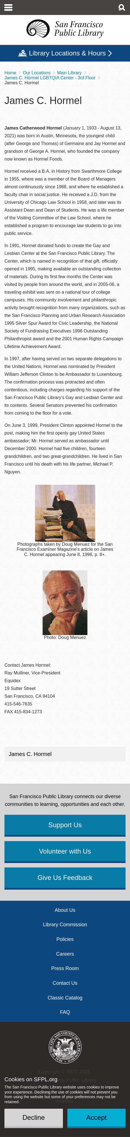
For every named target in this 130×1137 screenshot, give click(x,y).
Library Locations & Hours (67, 53)
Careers (65, 954)
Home (10, 72)
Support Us (65, 825)
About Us (65, 910)
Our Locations (37, 72)
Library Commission (65, 924)
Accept (96, 1117)
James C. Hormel (30, 754)
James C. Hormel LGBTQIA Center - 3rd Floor (49, 77)
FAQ (65, 1012)
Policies (64, 939)
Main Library (69, 72)
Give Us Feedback (65, 877)
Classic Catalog (65, 998)
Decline (34, 1117)
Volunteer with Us (65, 851)
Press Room (65, 968)
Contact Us (65, 983)
